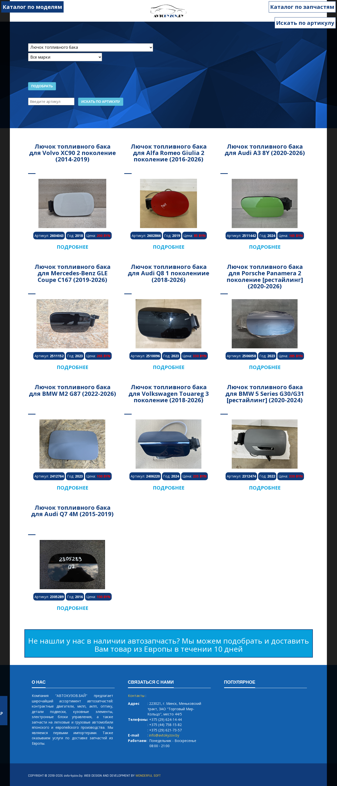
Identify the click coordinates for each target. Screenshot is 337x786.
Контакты (136, 695)
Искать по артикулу (305, 22)
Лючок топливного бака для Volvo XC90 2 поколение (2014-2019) (72, 152)
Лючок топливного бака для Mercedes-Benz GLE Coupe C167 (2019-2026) (72, 273)
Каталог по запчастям (302, 6)
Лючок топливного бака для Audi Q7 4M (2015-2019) (72, 510)
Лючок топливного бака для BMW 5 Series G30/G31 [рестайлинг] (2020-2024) (264, 393)
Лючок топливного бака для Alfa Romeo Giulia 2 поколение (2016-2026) (169, 152)
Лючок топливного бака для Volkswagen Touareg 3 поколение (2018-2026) (168, 393)
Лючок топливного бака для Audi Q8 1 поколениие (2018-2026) (168, 273)
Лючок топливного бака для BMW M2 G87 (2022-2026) (72, 390)
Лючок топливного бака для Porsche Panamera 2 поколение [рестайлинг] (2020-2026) (265, 276)
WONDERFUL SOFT (148, 775)
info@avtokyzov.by (164, 735)
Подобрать (42, 86)
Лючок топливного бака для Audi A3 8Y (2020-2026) (265, 149)
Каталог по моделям (32, 6)
